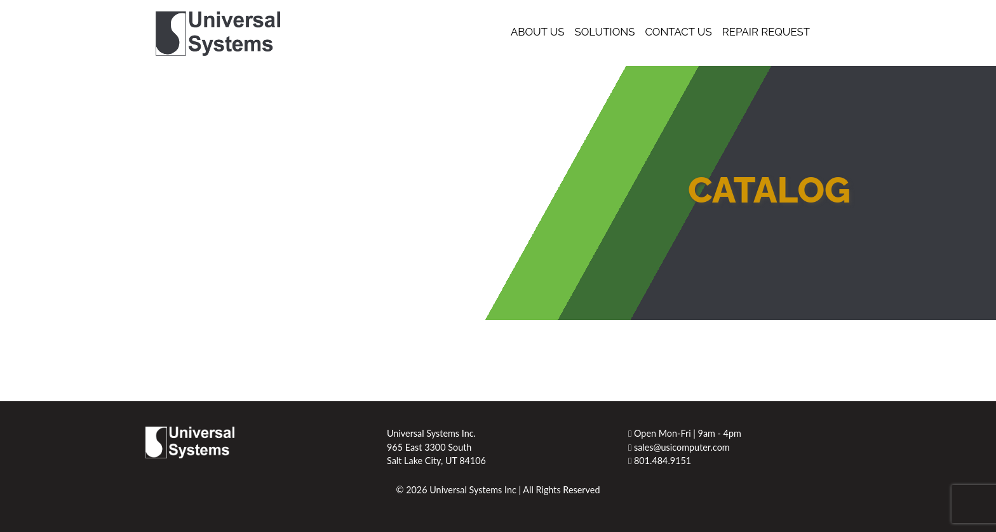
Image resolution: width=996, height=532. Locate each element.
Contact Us (678, 31)
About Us (538, 31)
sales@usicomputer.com (679, 447)
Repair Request (766, 31)
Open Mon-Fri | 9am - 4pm (684, 433)
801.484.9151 (659, 460)
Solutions (605, 31)
